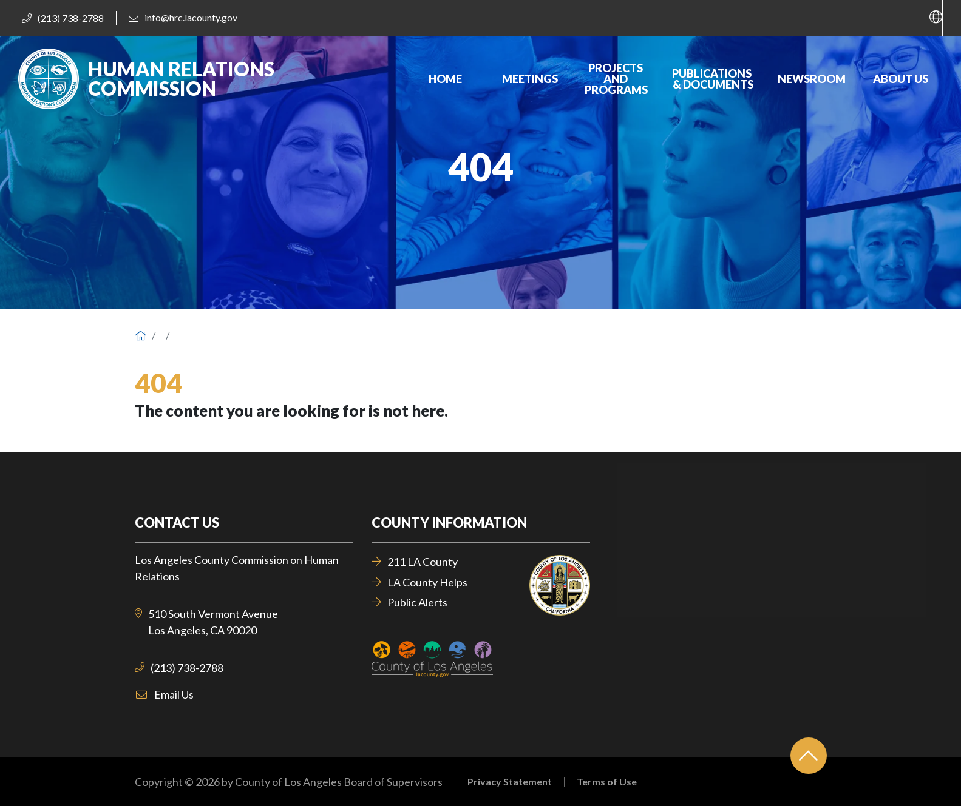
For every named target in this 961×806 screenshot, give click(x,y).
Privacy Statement (509, 782)
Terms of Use (607, 782)
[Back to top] (808, 755)
